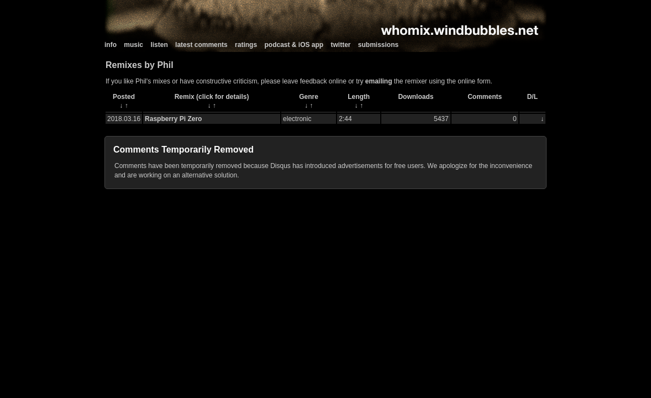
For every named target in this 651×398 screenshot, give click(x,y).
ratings (246, 45)
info (110, 45)
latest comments (201, 45)
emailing (378, 81)
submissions (378, 45)
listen (158, 45)
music (133, 45)
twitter (341, 45)
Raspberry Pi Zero (173, 119)
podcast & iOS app (293, 45)
